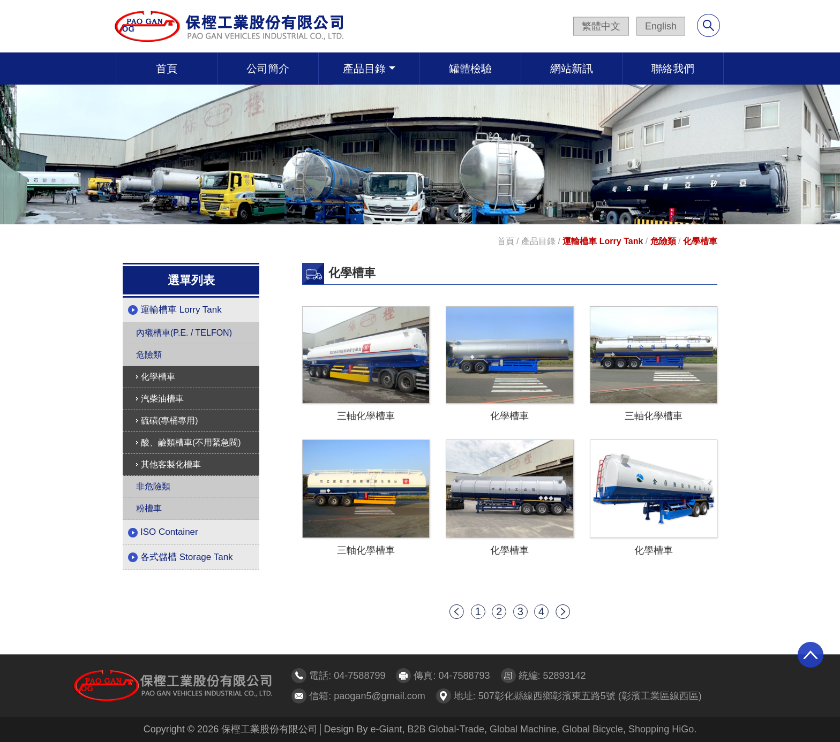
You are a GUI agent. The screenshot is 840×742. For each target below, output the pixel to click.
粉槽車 (149, 508)
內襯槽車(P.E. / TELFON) (184, 332)
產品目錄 (364, 68)
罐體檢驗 (470, 68)
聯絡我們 (672, 68)
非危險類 (153, 486)
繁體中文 (601, 26)
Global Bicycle (592, 729)
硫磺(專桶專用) (167, 420)
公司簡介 (267, 68)
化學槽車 (700, 241)
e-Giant (386, 729)
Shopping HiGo (661, 729)
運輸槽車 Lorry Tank (602, 241)
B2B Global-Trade (446, 729)
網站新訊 (571, 68)
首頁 (166, 68)
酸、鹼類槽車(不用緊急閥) (188, 442)
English (661, 26)
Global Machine (523, 729)
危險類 (663, 241)
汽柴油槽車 (160, 398)
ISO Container (163, 532)
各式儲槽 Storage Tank (180, 557)
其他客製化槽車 (168, 464)
